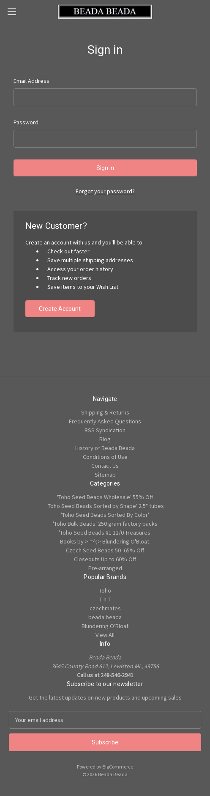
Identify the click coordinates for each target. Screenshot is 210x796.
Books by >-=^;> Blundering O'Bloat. (105, 541)
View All (105, 635)
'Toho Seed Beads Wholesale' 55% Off (105, 497)
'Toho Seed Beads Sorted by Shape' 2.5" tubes (105, 506)
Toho (105, 590)
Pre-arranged (105, 568)
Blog (105, 439)
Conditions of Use (105, 457)
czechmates (105, 608)
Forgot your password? (105, 191)
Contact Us (105, 465)
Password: (27, 122)
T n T (105, 599)
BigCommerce (117, 766)
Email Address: (32, 81)
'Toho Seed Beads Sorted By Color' (105, 515)
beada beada (105, 617)
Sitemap (105, 474)
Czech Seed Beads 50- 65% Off (105, 550)
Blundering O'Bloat (105, 626)
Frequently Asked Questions (105, 421)
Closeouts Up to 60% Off (105, 559)
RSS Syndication (105, 430)
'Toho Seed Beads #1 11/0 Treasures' (105, 532)
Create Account (60, 308)
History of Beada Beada (105, 448)
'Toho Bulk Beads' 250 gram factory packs (105, 523)
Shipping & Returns (105, 412)
